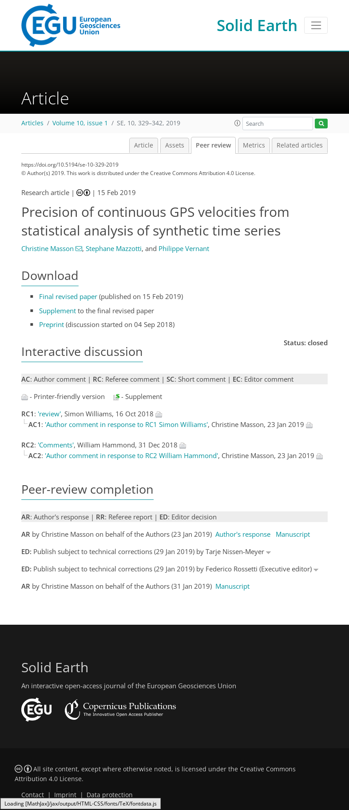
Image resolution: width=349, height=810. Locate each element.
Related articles (300, 145)
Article (143, 145)
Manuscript (293, 534)
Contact (32, 795)
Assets (174, 145)
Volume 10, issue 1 (80, 123)
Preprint (51, 324)
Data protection (110, 795)
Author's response (242, 534)
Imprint (65, 795)
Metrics (254, 145)
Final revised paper (68, 296)
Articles (32, 123)
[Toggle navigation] (316, 25)
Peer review (213, 145)
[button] (237, 123)
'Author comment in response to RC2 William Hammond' (131, 455)
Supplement (57, 310)
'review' (49, 413)
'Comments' (56, 444)
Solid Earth (257, 25)
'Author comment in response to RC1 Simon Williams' (126, 424)
